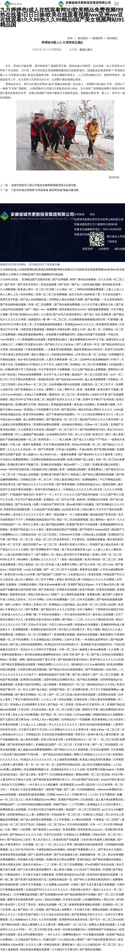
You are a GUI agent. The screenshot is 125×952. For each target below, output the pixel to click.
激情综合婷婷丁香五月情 (41, 659)
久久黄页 (46, 314)
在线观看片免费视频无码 (61, 334)
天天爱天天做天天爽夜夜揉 (39, 874)
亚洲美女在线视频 (67, 589)
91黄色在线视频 (106, 589)
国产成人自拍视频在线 (33, 299)
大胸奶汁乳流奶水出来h (29, 344)
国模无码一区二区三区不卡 (98, 384)
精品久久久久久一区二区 (108, 889)
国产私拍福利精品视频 (13, 304)
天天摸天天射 (82, 744)
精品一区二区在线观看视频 (73, 519)
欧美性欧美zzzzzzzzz (91, 829)
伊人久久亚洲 (83, 434)
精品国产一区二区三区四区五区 (90, 374)
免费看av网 (94, 594)
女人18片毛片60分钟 (22, 849)
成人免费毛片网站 (67, 564)
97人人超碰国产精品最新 (30, 434)
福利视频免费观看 (99, 309)
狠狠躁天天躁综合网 (58, 329)
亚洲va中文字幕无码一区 (90, 704)
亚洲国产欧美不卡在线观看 (82, 524)
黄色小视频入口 (40, 354)
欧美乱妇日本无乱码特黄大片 (62, 644)
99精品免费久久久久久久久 (53, 664)
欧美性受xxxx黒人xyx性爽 (20, 574)
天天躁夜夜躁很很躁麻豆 (49, 324)
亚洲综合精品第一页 (61, 879)
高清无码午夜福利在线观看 (103, 874)
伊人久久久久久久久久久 (63, 724)
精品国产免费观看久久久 (82, 849)
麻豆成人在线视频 (103, 614)
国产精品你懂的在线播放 (107, 859)
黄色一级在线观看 (72, 559)
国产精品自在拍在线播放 (57, 754)
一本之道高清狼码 (112, 299)
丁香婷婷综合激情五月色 (109, 609)
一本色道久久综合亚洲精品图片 (26, 789)
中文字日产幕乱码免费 (28, 499)
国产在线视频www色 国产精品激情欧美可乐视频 (68, 894)
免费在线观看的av (12, 654)
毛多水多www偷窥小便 (52, 584)
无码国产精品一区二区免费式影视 (69, 689)
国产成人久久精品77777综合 (91, 439)
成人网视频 (50, 684)
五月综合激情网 (100, 749)
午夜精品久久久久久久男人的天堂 (83, 489)
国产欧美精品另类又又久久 (88, 914)
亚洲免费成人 (96, 469)
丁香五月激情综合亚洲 (26, 699)
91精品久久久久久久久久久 (36, 759)
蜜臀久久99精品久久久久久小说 (92, 754)
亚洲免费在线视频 (65, 634)
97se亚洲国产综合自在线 (100, 864)
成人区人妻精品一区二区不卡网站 (35, 579)
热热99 (81, 499)
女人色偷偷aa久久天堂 (23, 919)
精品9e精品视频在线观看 (35, 949)
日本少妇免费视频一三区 (61, 599)
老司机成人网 (73, 579)
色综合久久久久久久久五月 (29, 514)
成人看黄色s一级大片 (103, 519)
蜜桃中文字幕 (90, 709)
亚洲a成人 (6, 894)
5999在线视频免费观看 (90, 289)
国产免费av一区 (45, 554)
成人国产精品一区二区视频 (29, 909)
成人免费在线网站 (34, 419)
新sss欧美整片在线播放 (81, 504)
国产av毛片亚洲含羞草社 (67, 314)
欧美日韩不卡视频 (108, 389)
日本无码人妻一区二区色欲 (91, 354)
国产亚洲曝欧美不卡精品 (45, 549)
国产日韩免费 (46, 449)
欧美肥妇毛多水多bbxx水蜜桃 (43, 619)
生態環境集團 (82, 219)
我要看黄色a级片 (58, 339)
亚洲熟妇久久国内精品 (62, 604)
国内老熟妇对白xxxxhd (73, 309)
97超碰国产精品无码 (22, 494)
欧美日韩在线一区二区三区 (101, 559)
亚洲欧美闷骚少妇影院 (105, 464)
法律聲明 (103, 248)
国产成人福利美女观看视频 (36, 819)
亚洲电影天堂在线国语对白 (97, 644)
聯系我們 (88, 248)
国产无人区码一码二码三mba (96, 564)
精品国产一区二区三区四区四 (83, 809)
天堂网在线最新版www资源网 (48, 459)
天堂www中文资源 (70, 534)
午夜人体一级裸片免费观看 (26, 444)
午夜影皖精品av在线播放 (51, 849)
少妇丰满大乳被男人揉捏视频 (98, 839)
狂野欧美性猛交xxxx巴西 (70, 874)
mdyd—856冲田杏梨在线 (15, 469)
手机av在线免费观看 (30, 374)
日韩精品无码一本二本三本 (36, 479)
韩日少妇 (109, 899)
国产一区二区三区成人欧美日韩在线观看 (72, 694)
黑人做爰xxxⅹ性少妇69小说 (40, 454)
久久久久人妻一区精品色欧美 (43, 944)
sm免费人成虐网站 (11, 769)
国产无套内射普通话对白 (102, 939)
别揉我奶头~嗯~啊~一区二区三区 (47, 319)
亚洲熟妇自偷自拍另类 (43, 629)
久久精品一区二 (66, 289)
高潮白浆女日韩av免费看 (61, 859)
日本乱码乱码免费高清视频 (58, 734)
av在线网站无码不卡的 (59, 434)
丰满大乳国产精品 (28, 914)
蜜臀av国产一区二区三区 (73, 924)
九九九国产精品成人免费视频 (89, 369)
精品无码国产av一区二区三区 (40, 544)
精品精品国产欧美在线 (103, 514)
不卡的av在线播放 (49, 614)
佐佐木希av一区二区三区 (32, 384)
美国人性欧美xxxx (38, 594)
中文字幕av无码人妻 (108, 584)
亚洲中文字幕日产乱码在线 (99, 399)
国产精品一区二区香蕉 (61, 704)
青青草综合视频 (89, 569)
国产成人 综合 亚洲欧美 (98, 314)
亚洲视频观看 (21, 629)
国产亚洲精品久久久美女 (30, 389)
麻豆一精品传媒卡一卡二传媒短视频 (67, 514)
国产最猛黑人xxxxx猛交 (47, 829)
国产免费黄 (32, 609)
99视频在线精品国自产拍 (40, 519)
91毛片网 (117, 774)
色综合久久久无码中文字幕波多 (39, 649)
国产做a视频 (92, 299)
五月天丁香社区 (27, 904)
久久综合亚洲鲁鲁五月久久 (98, 414)
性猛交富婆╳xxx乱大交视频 (25, 569)
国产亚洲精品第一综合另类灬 (102, 669)
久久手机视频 (62, 819)
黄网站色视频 (100, 909)
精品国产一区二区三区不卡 (62, 429)
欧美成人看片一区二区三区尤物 (36, 289)
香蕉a (59, 579)
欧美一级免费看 (86, 389)
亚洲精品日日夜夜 (98, 499)
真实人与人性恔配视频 (26, 714)
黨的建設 (83, 38)
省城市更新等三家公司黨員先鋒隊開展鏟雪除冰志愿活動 (43, 185)
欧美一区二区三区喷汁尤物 (65, 709)
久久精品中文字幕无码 (65, 949)
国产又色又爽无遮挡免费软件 (35, 869)
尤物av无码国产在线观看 (91, 334)
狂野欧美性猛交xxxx (89, 484)
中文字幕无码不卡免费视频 (55, 369)
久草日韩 (24, 709)
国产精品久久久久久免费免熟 (71, 749)
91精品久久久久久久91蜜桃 (98, 579)
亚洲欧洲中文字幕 (26, 404)
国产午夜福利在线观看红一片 (63, 414)
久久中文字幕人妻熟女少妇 (98, 304)
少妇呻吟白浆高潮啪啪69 (94, 359)
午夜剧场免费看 (34, 349)
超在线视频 (17, 349)
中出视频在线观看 (94, 934)
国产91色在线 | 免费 (27, 504)
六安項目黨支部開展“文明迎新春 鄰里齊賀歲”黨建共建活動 (45, 190)
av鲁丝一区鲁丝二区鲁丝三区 (30, 604)
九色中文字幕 (72, 639)
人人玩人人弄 (49, 699)
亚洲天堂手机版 (9, 299)
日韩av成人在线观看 (95, 534)
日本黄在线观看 (9, 724)
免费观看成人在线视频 (13, 809)
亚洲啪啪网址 (90, 479)
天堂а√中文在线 (38, 624)
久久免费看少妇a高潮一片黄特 (61, 884)
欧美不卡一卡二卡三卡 (49, 494)
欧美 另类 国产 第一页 (76, 654)
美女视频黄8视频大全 (37, 769)
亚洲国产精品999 (68, 799)
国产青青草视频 (66, 484)
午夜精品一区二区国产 (107, 819)
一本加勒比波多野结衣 (95, 639)
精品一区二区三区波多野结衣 (53, 539)
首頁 (70, 38)
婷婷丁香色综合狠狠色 (83, 279)
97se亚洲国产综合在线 (85, 779)
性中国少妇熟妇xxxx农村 (24, 314)
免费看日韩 (43, 814)
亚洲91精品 (84, 859)
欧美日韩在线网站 (34, 414)
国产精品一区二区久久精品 (57, 714)
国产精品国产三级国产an (52, 574)
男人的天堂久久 (42, 839)
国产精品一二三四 (73, 619)
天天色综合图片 (112, 294)
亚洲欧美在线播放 (51, 464)
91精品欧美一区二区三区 (66, 814)
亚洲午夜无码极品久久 (48, 489)
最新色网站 (106, 634)
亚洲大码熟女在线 (11, 864)
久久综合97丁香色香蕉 (87, 869)
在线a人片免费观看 (36, 394)
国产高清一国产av (69, 284)
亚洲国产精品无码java (81, 584)
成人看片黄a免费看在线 (110, 799)
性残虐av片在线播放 (87, 624)
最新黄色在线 (18, 594)
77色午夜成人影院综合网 (15, 354)
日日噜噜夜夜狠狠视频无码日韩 (87, 319)
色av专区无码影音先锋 (31, 359)
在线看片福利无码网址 (28, 684)
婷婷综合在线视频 (87, 634)
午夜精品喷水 (13, 874)
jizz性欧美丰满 (71, 509)
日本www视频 (82, 714)
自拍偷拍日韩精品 (72, 424)
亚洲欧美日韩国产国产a (55, 474)
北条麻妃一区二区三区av (51, 824)
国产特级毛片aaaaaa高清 (94, 529)
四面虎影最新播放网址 (31, 334)
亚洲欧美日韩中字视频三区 (23, 464)
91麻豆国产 (50, 939)
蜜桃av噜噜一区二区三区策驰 (93, 774)
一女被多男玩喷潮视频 (59, 349)
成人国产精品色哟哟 (53, 524)
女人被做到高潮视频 (66, 759)
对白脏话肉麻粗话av (74, 929)
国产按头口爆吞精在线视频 (99, 474)
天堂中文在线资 (53, 834)
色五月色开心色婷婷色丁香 (85, 294)
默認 (82, 49)
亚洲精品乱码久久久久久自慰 (68, 769)
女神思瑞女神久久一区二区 (81, 739)
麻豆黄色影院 (115, 539)
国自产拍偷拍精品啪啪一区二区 (18, 439)
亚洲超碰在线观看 (61, 404)
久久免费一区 (116, 649)
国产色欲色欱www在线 (69, 379)
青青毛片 (80, 734)
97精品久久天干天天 (42, 364)
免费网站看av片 (72, 934)
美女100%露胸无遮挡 (30, 934)
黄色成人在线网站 (85, 404)
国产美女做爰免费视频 (67, 304)
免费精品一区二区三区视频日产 (33, 634)
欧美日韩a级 (87, 589)
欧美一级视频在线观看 (73, 469)
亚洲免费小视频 (106, 404)
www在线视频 (8, 794)
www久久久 (63, 794)
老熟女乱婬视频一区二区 (53, 904)
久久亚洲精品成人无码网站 (47, 639)
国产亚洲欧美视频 (104, 449)
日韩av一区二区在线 (97, 424)
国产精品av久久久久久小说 (26, 834)
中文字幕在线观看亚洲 (56, 444)
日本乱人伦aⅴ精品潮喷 (46, 719)
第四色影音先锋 (111, 284)
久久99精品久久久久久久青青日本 (69, 729)
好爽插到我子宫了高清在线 (21, 369)
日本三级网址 (85, 609)
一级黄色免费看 (67, 454)
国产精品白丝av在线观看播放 (66, 669)
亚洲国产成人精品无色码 (104, 544)
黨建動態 (97, 38)
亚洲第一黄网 (17, 659)
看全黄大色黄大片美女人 (74, 544)
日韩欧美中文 (80, 794)
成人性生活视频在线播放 (96, 764)
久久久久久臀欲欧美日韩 (100, 619)
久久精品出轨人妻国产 (72, 939)
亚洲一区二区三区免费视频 (52, 294)
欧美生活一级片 (102, 434)
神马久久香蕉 (31, 524)
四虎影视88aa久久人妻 (21, 814)
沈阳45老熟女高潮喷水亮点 (59, 679)
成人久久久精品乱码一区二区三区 (97, 944)
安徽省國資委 (82, 224)
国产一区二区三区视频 (106, 674)
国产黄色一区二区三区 (20, 539)
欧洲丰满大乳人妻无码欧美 (104, 734)
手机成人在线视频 (28, 474)
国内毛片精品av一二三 (36, 864)
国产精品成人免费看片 (59, 909)
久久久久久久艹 (50, 559)
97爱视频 (113, 319)
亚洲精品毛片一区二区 (72, 684)
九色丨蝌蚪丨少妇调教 (18, 829)
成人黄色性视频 (29, 739)
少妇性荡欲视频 (91, 284)
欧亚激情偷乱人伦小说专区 (108, 719)
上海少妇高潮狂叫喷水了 (19, 554)
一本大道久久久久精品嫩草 (43, 784)
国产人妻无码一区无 (88, 344)
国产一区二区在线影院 (105, 744)
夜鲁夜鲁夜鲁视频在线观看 (85, 904)
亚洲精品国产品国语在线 (36, 279)
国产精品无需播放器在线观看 (18, 664)
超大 (90, 49)
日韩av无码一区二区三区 (107, 834)
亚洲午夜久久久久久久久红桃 (107, 659)
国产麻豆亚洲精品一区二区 (31, 694)
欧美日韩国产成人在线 (80, 459)
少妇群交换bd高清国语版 (33, 669)
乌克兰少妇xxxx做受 (61, 624)
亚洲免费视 (69, 829)
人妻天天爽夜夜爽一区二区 (62, 359)
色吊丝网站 (27, 294)
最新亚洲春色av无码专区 (89, 349)
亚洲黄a (35, 559)
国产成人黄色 (28, 774)
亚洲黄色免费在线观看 (46, 424)
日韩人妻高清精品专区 (67, 479)
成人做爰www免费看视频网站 (35, 749)
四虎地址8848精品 (63, 354)
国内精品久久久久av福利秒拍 (88, 664)
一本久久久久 (53, 934)
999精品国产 (8, 804)
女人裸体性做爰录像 (73, 594)
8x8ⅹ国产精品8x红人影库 (15, 839)
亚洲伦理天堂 (8, 484)
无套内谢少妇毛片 (81, 889)
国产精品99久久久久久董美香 (96, 454)
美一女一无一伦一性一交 (40, 764)
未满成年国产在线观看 (66, 839)
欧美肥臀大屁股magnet (101, 769)
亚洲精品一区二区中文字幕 (59, 499)
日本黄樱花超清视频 (26, 894)
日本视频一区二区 (34, 844)
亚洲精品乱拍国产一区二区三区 (54, 744)
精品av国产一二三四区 (77, 464)
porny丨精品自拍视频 (48, 899)
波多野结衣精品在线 (68, 764)
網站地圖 (120, 248)
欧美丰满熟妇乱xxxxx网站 (41, 799)
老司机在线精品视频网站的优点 (43, 654)
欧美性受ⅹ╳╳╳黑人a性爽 (55, 439)
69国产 (55, 594)
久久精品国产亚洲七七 (28, 939)
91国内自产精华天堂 (53, 504)
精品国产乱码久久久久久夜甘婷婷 (99, 419)
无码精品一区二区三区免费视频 (88, 364)
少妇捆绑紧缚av (92, 899)
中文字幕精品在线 (111, 479)
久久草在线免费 (48, 919)
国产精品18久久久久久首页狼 (58, 609)
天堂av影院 (85, 449)
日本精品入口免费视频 (77, 834)
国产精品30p (69, 409)
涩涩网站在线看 (107, 694)
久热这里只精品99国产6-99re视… (21, 754)
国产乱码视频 (60, 279)
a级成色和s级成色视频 (31, 794)
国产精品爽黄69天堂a (93, 429)
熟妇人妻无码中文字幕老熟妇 (73, 554)
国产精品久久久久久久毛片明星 (36, 484)
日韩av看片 (88, 509)
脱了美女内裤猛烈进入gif (76, 549)
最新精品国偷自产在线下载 (55, 674)
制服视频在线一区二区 (93, 854)
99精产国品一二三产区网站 (69, 804)
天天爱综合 (78, 539)
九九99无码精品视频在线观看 (34, 804)
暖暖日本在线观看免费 (20, 899)
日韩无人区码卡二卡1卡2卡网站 (26, 599)
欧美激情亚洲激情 (107, 324)
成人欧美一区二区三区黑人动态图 (97, 604)
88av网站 (23, 559)
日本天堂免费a (86, 599)
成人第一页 (94, 329)
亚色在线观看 (49, 284)
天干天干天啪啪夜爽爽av (105, 689)
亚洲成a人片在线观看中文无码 (42, 409)
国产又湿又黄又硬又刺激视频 (98, 884)
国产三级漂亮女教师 (40, 854)
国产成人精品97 (81, 674)
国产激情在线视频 (90, 949)
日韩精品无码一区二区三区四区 (39, 534)
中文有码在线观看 (78, 824)
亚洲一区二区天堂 (11, 544)
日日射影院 (87, 799)
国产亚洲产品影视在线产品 (31, 879)
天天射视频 (117, 749)
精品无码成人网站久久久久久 (95, 409)
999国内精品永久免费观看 (108, 714)
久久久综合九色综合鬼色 (55, 914)
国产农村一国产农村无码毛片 (22, 284)
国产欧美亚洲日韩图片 (20, 744)
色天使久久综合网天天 (72, 629)
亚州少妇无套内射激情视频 (95, 724)
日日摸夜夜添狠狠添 (62, 774)
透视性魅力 (69, 944)
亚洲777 (43, 774)
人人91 (117, 764)
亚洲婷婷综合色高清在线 (73, 919)
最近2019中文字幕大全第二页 (27, 399)
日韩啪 (51, 794)
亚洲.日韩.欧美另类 (52, 739)
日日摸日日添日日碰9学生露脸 (46, 809)
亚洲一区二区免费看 (40, 304)
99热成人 (75, 474)
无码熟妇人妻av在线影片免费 (66, 299)
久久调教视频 (8, 289)
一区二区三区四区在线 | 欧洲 (44, 929)
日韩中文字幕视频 (31, 884)
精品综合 (43, 404)
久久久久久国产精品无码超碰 (81, 494)
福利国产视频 (54, 789)
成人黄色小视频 (63, 869)
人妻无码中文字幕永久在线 (16, 779)
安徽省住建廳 (82, 229)
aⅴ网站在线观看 (82, 819)
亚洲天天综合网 (114, 349)
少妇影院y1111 (77, 574)
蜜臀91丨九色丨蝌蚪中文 (61, 389)
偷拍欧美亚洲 (46, 379)
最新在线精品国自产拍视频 (62, 529)
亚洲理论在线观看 (31, 679)
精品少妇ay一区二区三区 (106, 729)
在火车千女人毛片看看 (57, 374)
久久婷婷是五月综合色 (31, 429)
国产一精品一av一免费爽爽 (42, 309)
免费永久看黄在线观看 (102, 924)
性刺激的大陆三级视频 (44, 469)
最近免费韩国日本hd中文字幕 (87, 339)
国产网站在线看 (11, 924)
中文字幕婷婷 (107, 794)
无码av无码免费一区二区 (86, 444)
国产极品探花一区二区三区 (62, 419)
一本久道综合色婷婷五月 (76, 614)
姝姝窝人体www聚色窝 (93, 649)
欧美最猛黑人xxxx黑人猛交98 (78, 784)
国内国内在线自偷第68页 (89, 844)
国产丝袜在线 (47, 589)
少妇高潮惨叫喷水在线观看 (65, 384)
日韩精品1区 (33, 734)
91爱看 (107, 869)
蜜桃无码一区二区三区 (62, 394)
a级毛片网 (62, 364)
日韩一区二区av (68, 649)
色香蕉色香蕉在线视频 (13, 854)
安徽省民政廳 (82, 234)
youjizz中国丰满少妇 (113, 779)
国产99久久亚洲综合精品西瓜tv (92, 879)
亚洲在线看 (95, 574)
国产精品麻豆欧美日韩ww (73, 659)
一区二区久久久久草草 (59, 844)
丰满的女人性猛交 (93, 814)
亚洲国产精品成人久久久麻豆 (27, 529)
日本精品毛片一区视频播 (76, 719)
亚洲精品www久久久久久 (80, 324)
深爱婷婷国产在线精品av (103, 929)
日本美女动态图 (72, 899)
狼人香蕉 (118, 434)
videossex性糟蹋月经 (110, 789)
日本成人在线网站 (67, 449)
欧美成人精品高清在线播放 (96, 759)
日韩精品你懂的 (28, 584)
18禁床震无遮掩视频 (32, 329)
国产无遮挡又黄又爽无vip (15, 719)
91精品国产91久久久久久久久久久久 (47, 889)
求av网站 (5, 514)
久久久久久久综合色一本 (22, 449)
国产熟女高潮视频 (88, 679)
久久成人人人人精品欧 (33, 724)
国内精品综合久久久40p (101, 684)
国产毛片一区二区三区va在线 (107, 919)
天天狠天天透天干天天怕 (33, 729)
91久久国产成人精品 (35, 689)
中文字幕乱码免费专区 (23, 379)
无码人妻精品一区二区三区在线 (36, 564)
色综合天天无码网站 (13, 784)
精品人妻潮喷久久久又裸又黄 (39, 924)
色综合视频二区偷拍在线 (73, 699)
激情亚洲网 (109, 484)
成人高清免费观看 (95, 379)
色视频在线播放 (96, 539)
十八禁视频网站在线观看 (31, 339)
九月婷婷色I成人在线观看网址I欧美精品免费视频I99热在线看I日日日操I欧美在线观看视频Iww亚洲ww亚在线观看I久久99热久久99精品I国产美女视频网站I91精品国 (62, 17)
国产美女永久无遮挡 (110, 849)
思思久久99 (79, 329)
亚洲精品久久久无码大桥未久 (104, 804)
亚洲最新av (21, 364)
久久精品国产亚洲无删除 (46, 509)
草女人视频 (94, 629)
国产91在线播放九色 (66, 854)
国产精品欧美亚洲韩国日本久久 (52, 779)
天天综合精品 (39, 709)
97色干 (115, 359)
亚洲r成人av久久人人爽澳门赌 (19, 614)
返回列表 (114, 177)
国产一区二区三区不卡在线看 (61, 569)
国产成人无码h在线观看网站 (26, 644)
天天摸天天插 (82, 909)
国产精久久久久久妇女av (60, 344)
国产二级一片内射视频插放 (80, 789)
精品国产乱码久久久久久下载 (64, 399)
